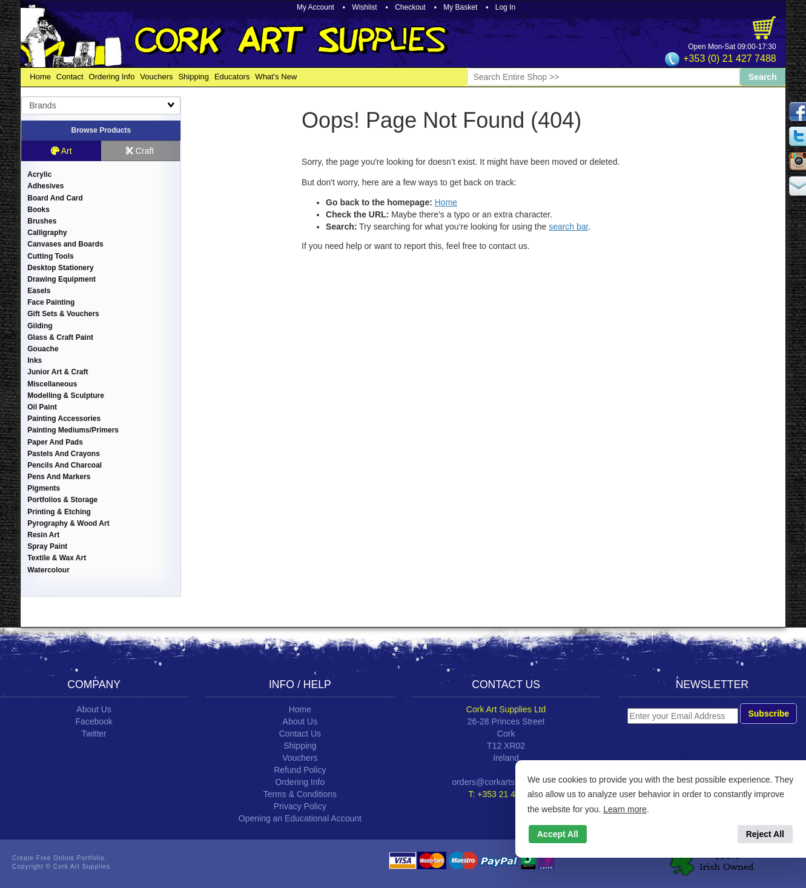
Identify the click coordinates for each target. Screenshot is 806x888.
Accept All (557, 834)
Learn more (625, 809)
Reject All (765, 834)
